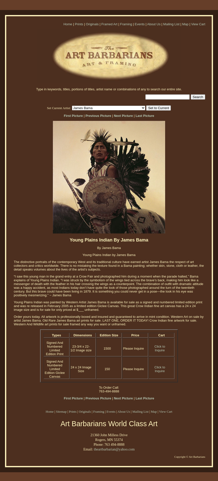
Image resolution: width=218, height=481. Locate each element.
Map (185, 24)
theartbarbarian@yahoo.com (114, 449)
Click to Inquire (159, 348)
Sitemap (61, 411)
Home (67, 24)
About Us (153, 24)
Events (140, 24)
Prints (79, 24)
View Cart (198, 24)
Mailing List (171, 24)
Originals (92, 24)
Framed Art (109, 24)
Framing (126, 24)
